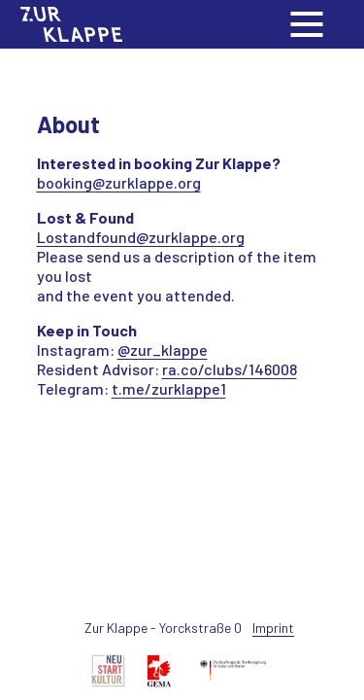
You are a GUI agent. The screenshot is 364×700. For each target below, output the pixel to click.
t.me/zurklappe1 (169, 388)
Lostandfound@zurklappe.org (141, 237)
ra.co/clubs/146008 (229, 369)
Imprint (273, 627)
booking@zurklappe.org (119, 182)
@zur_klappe (162, 349)
